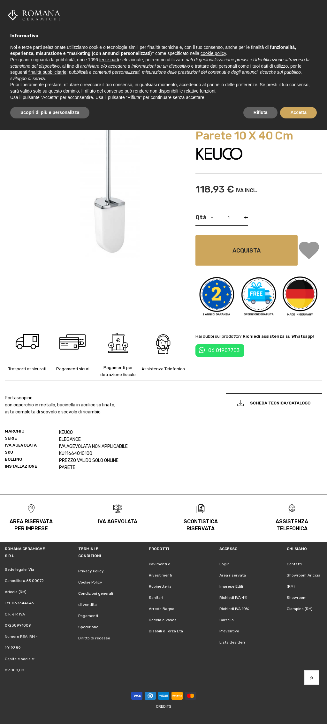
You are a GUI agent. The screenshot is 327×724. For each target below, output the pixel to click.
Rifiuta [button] (261, 112)
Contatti (294, 564)
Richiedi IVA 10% (234, 608)
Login (224, 564)
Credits (163, 706)
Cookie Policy (90, 582)
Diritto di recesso (94, 638)
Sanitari (156, 597)
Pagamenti (88, 615)
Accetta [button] (298, 112)
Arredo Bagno (161, 608)
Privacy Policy (91, 571)
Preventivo (229, 631)
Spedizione (88, 626)
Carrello (226, 619)
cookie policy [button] (213, 53)
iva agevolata (117, 521)
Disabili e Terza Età (166, 631)
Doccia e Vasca (163, 619)
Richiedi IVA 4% (233, 597)
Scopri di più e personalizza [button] (49, 112)
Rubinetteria (160, 586)
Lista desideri (232, 642)
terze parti (109, 59)
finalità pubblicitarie (47, 72)
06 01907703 (224, 350)
